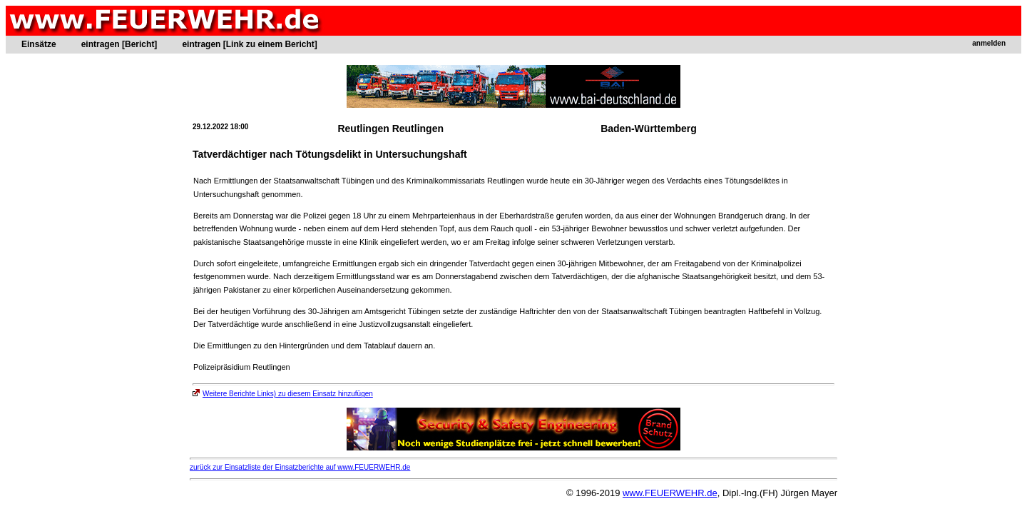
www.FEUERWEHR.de (670, 493)
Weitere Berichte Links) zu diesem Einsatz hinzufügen (283, 394)
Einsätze (38, 44)
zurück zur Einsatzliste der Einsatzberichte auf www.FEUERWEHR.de (300, 467)
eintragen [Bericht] (119, 44)
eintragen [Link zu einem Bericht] (249, 44)
